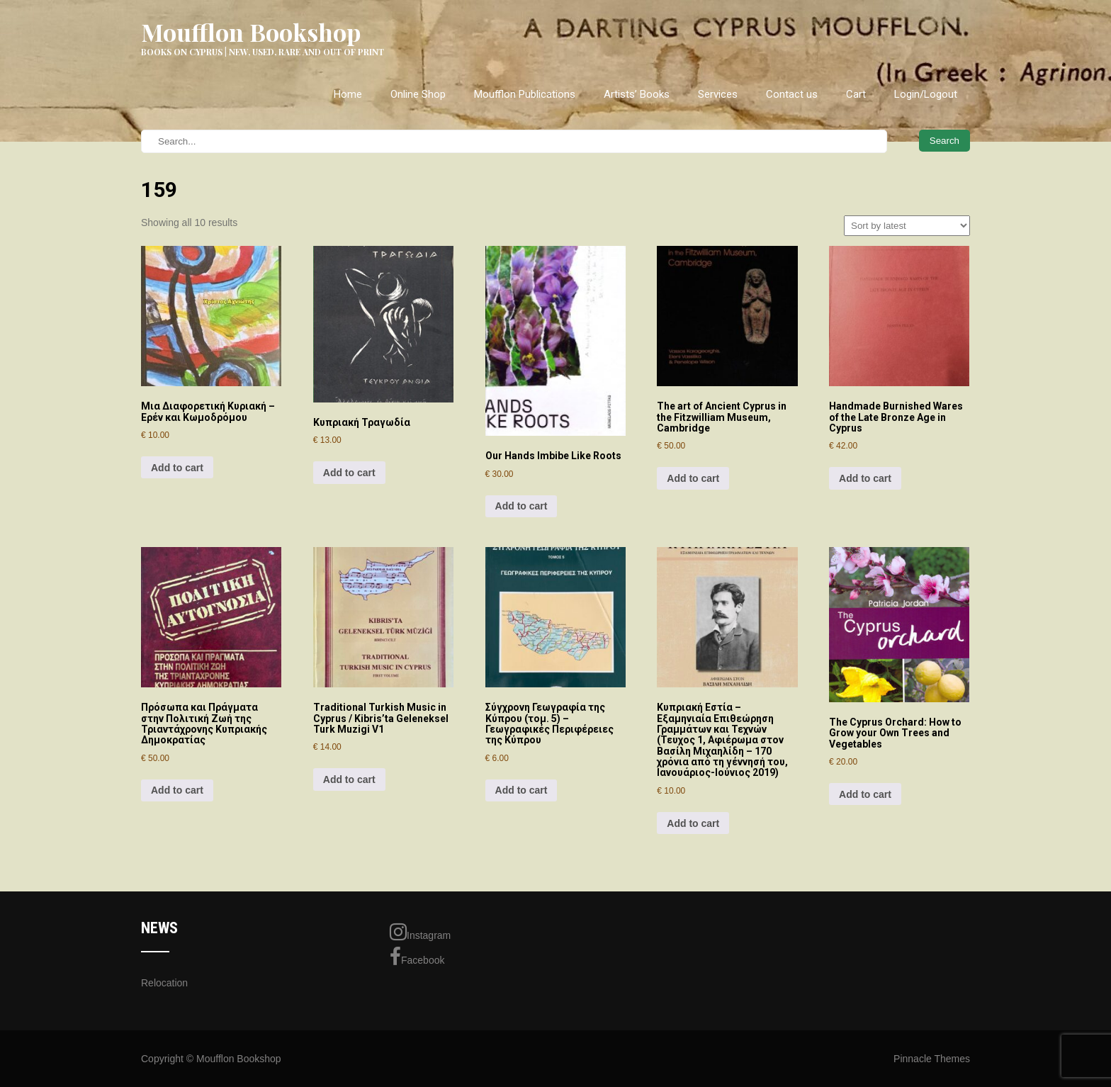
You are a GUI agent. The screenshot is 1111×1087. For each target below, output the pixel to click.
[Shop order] (907, 225)
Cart (856, 94)
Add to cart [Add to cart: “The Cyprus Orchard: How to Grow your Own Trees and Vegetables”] (865, 794)
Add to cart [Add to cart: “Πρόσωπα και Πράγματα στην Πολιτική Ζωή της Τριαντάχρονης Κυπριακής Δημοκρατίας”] (177, 790)
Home (348, 94)
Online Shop (418, 94)
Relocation (164, 983)
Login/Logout (925, 94)
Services (718, 94)
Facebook (417, 957)
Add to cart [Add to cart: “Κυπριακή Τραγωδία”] (349, 472)
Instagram (420, 932)
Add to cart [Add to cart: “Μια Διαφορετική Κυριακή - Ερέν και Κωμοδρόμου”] (177, 467)
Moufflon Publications (524, 94)
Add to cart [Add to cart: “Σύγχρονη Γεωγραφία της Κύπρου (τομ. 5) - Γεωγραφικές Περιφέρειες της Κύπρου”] (521, 790)
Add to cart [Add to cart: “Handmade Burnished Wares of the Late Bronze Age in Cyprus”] (865, 478)
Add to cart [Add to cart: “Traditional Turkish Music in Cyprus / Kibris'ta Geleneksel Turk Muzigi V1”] (349, 779)
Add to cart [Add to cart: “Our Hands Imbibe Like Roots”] (521, 506)
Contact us (792, 94)
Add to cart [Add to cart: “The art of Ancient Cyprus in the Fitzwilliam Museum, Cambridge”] (693, 478)
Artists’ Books (637, 94)
